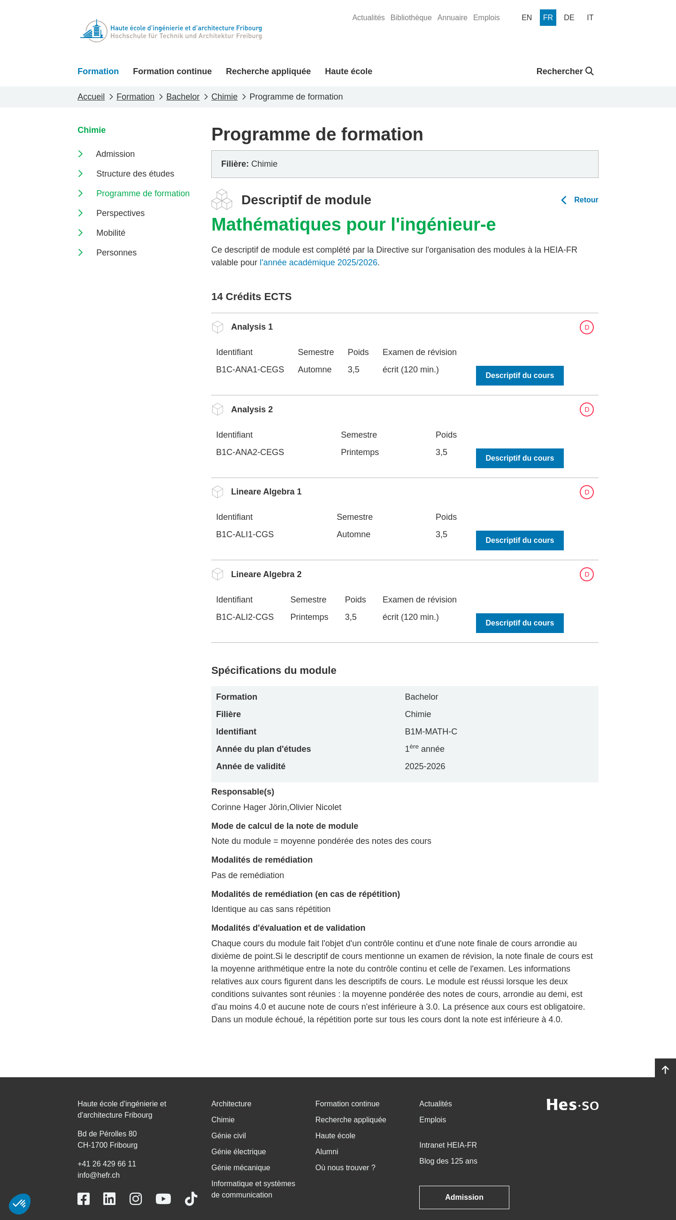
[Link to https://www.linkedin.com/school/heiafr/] (109, 1199)
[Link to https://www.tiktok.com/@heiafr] (191, 1199)
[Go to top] (665, 1070)
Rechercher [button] (565, 71)
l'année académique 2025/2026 (318, 262)
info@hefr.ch (98, 1175)
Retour (586, 200)
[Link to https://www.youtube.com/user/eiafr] (163, 1199)
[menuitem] (368, 18)
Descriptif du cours (520, 375)
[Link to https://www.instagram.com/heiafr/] (136, 1199)
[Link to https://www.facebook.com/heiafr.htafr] (83, 1199)
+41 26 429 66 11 (106, 1164)
